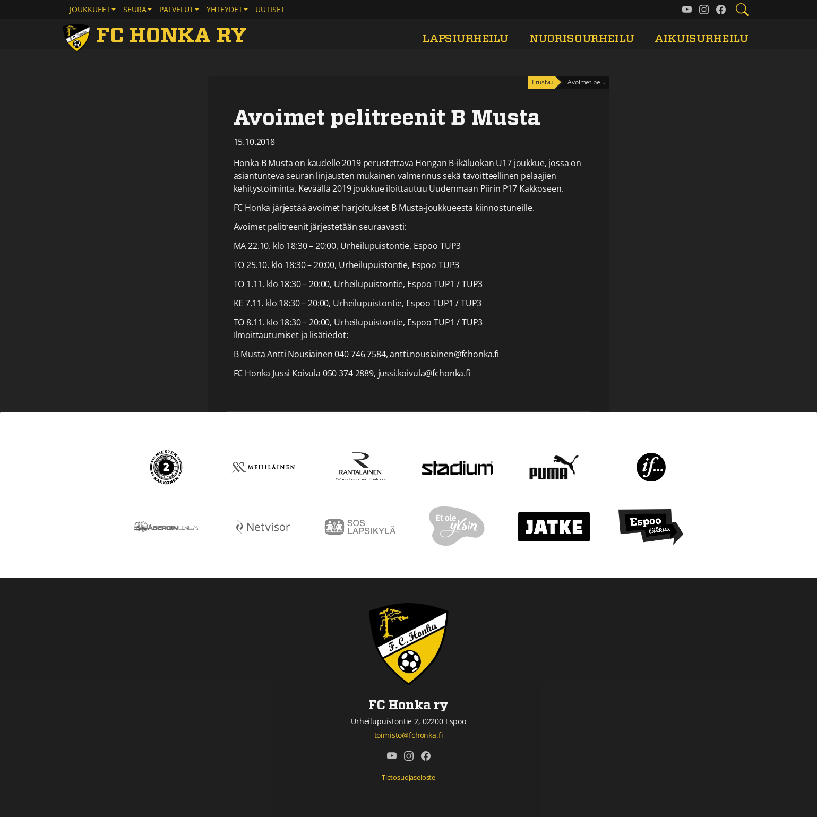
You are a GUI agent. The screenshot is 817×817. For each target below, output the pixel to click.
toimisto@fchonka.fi (408, 735)
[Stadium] (457, 466)
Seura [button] (135, 9)
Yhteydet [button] (225, 9)
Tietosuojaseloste (408, 777)
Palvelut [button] (176, 9)
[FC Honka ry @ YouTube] (686, 9)
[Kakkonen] (166, 466)
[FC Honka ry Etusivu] (157, 36)
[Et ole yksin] (457, 526)
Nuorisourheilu (581, 38)
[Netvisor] (263, 526)
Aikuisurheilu (702, 38)
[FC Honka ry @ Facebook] (720, 9)
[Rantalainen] (360, 466)
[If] (651, 466)
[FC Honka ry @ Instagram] (703, 9)
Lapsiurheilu (466, 38)
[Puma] (553, 466)
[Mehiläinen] (263, 466)
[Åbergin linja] (166, 526)
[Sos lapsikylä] (360, 526)
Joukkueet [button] (90, 9)
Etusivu (542, 82)
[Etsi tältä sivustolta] (742, 9)
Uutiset (270, 9)
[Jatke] (554, 526)
